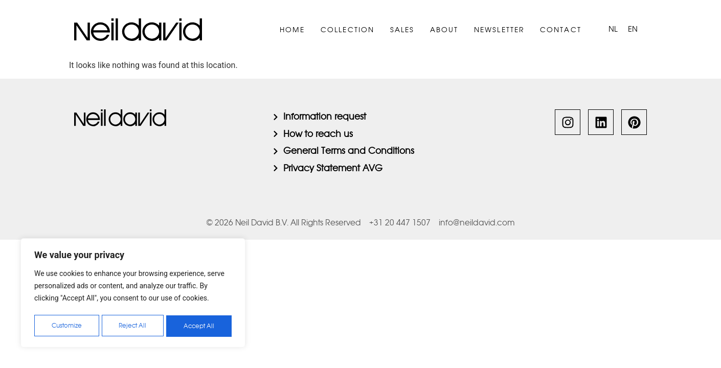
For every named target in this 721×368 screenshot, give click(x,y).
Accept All (199, 326)
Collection (348, 29)
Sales (402, 29)
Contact (560, 29)
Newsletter (499, 29)
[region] (132, 294)
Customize (66, 326)
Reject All (133, 326)
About (444, 29)
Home (292, 29)
